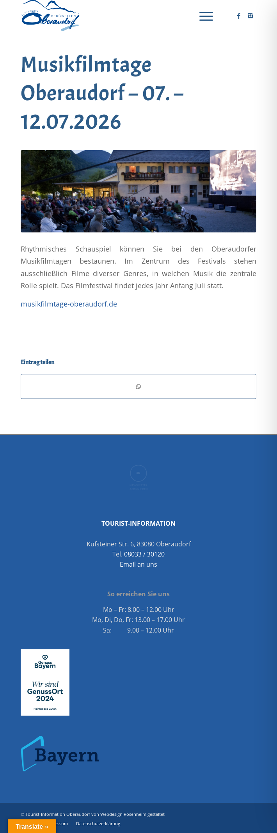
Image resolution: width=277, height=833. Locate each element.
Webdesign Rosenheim (123, 814)
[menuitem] (202, 15)
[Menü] (202, 15)
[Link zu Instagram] (250, 15)
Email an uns (138, 564)
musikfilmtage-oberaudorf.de (69, 303)
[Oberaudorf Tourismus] (115, 15)
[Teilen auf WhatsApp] (138, 386)
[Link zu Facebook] (239, 15)
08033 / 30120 (144, 554)
